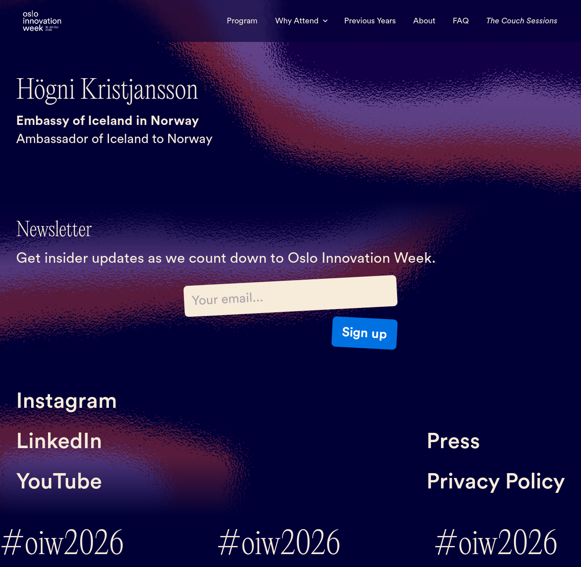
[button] (301, 20)
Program (242, 21)
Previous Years (370, 21)
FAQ (461, 21)
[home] (42, 21)
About (424, 21)
